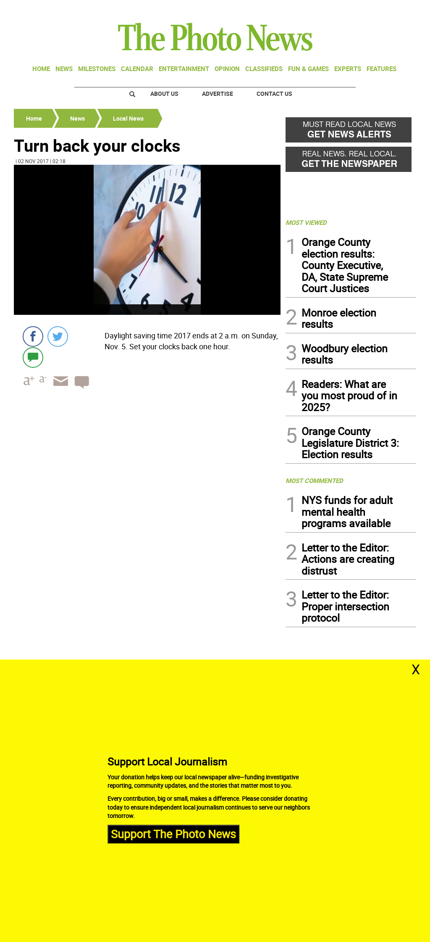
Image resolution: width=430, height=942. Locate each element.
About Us (164, 94)
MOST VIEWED (306, 222)
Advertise (217, 94)
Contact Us (274, 94)
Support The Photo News (173, 834)
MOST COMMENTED (314, 480)
